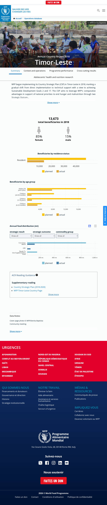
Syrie (77, 358)
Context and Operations (35, 70)
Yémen (78, 367)
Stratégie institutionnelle (13, 403)
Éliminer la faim (45, 391)
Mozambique (9, 371)
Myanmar (7, 376)
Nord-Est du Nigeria (49, 354)
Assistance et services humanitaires (48, 400)
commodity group (64, 232)
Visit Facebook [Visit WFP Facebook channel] (47, 463)
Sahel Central (46, 365)
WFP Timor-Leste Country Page (28, 290)
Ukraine (79, 363)
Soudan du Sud (83, 354)
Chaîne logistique (46, 405)
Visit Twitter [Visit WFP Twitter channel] (40, 463)
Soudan (42, 374)
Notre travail (49, 388)
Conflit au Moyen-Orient (16, 358)
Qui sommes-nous (15, 388)
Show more (53, 102)
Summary (15, 70)
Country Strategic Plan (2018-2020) (29, 287)
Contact (34, 497)
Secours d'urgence (46, 408)
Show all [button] (21, 236)
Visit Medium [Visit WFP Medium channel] (67, 463)
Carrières (79, 411)
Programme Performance (61, 70)
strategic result (17, 232)
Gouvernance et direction (13, 395)
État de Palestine (84, 371)
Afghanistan (9, 354)
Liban (5, 367)
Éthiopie (79, 376)
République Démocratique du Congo (52, 359)
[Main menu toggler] (103, 10)
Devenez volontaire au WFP (87, 419)
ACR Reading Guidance (25, 275)
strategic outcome (42, 232)
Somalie (42, 369)
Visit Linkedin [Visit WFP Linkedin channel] (60, 463)
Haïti (4, 363)
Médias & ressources (83, 389)
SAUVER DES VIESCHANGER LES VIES (21, 10)
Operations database (33, 18)
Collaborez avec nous (84, 415)
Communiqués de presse (86, 395)
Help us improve (105, 215)
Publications (80, 399)
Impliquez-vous (86, 407)
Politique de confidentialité (80, 497)
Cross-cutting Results (86, 70)
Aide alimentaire (45, 395)
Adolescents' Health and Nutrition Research (53, 77)
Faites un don (53, 3)
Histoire (5, 399)
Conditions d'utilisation (53, 497)
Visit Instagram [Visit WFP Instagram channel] (53, 463)
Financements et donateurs (14, 391)
